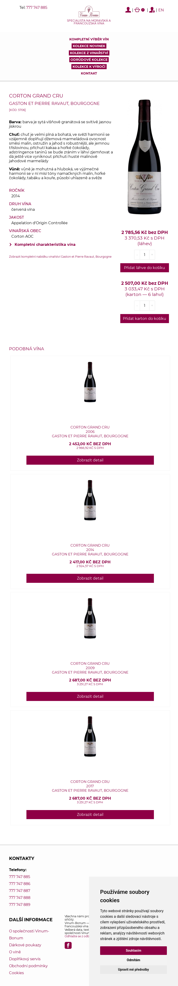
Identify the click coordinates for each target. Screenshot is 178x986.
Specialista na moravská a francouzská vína (89, 22)
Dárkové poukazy (25, 945)
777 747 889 (19, 904)
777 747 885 (36, 7)
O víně (15, 952)
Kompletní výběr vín (89, 39)
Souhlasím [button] (133, 950)
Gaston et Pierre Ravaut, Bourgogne (54, 103)
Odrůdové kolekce (89, 60)
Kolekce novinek (89, 46)
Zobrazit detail (90, 460)
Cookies (16, 973)
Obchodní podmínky (28, 966)
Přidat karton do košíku (144, 318)
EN (161, 10)
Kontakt (89, 73)
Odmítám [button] (133, 960)
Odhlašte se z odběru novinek (85, 936)
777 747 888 (19, 897)
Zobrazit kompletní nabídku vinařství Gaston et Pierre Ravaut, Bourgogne (60, 256)
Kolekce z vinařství (89, 53)
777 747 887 (19, 891)
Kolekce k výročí (89, 67)
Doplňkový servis (25, 959)
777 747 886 (19, 884)
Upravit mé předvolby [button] (133, 969)
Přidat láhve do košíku (144, 268)
